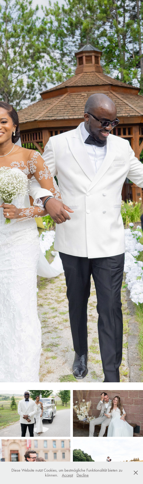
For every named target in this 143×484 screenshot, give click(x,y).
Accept (67, 475)
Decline (83, 475)
